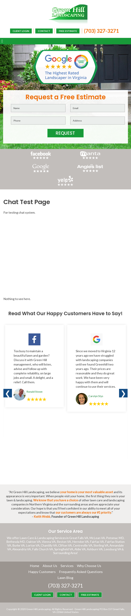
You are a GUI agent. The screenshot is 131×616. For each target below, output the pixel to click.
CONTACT (43, 30)
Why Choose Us (89, 558)
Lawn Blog (89, 570)
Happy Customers (65, 564)
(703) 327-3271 (100, 30)
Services (67, 558)
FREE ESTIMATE (67, 30)
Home (34, 558)
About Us (50, 558)
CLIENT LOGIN (72, 36)
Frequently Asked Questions (56, 570)
